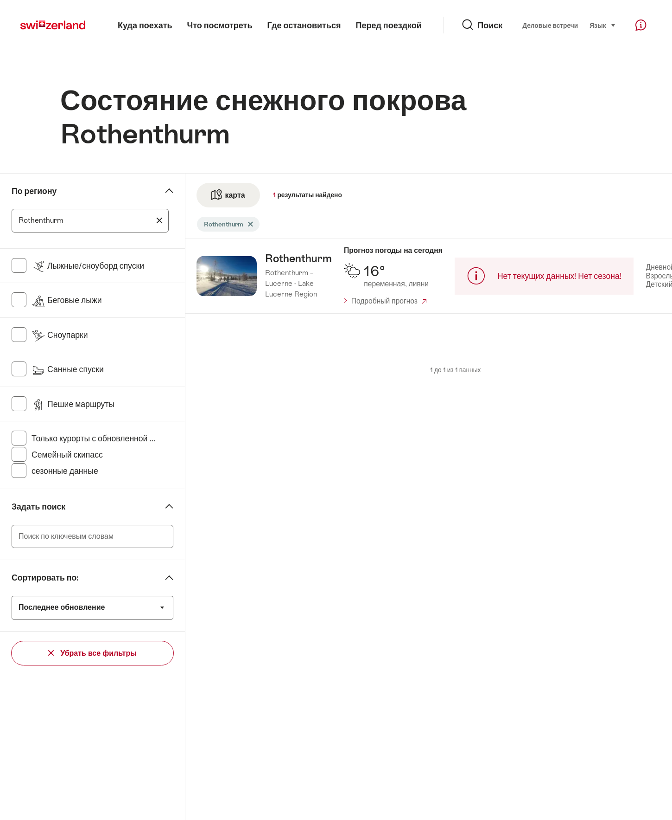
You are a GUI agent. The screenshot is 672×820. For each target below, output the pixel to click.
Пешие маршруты (73, 404)
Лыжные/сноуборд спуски (88, 266)
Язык (602, 24)
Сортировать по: (45, 577)
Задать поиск (38, 506)
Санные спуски (68, 369)
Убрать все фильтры (92, 653)
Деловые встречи (550, 25)
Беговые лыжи (67, 300)
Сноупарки (60, 335)
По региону (34, 191)
